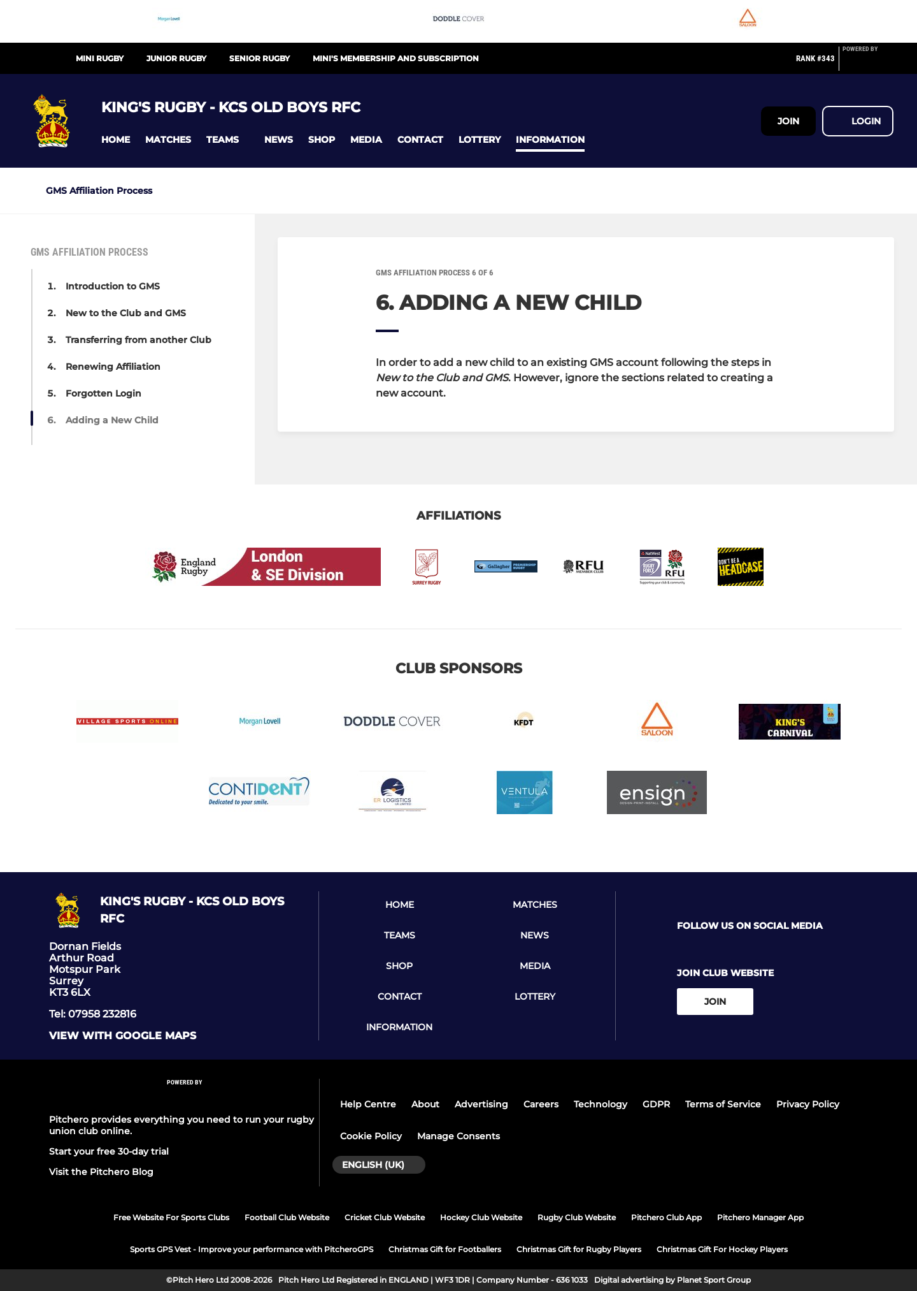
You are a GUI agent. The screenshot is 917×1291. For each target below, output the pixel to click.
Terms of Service (723, 1104)
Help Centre (368, 1104)
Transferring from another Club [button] (138, 340)
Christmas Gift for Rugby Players (578, 1249)
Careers (540, 1104)
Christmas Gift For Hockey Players (722, 1249)
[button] (116, 140)
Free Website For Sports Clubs (171, 1217)
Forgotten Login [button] (103, 393)
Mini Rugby (100, 58)
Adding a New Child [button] (112, 420)
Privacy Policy (807, 1104)
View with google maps (122, 1036)
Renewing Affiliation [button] (113, 366)
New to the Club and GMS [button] (126, 313)
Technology (600, 1104)
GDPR (656, 1104)
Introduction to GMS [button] (113, 286)
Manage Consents (458, 1136)
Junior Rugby (176, 58)
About (425, 1104)
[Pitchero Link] (867, 63)
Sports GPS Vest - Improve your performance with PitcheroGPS (251, 1249)
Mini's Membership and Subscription (396, 58)
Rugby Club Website (576, 1217)
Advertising (481, 1104)
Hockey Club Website (481, 1217)
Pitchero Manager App (760, 1217)
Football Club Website (287, 1217)
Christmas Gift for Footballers (444, 1249)
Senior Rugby (259, 58)
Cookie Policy (371, 1136)
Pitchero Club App (666, 1217)
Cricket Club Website (385, 1217)
